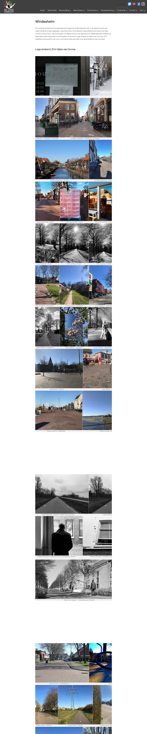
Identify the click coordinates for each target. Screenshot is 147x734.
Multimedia (52, 10)
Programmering (107, 10)
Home (42, 10)
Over (142, 10)
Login (122, 4)
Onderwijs (121, 10)
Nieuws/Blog (64, 10)
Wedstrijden (78, 10)
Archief (132, 10)
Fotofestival (92, 10)
